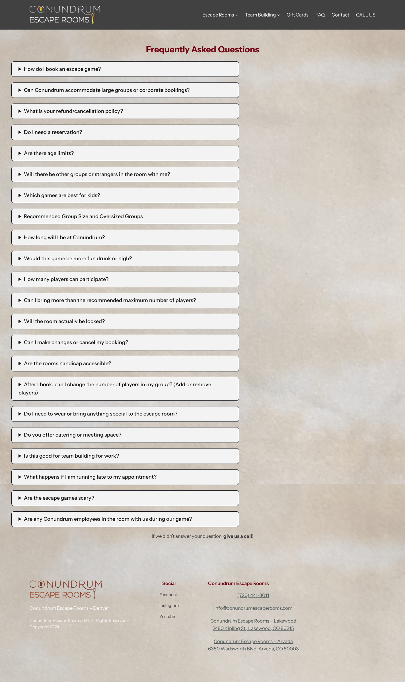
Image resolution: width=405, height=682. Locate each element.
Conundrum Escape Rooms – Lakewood (253, 621)
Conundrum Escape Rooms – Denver (69, 608)
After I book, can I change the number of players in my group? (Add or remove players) (114, 388)
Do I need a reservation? (53, 132)
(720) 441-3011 (253, 595)
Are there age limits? (49, 153)
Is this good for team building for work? (71, 456)
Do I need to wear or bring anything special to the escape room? (100, 414)
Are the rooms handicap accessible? (67, 363)
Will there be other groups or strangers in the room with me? (97, 174)
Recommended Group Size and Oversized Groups (83, 216)
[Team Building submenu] (278, 14)
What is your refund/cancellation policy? (73, 111)
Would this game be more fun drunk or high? (78, 258)
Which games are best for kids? (62, 195)
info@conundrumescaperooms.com (253, 608)
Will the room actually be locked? (64, 321)
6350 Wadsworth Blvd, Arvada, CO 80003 (253, 649)
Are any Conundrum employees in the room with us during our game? (108, 519)
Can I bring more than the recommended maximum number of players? (110, 300)
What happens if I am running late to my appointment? (90, 477)
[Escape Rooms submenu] (236, 14)
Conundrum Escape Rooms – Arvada (253, 641)
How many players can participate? (66, 279)
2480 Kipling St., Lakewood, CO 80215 (253, 628)
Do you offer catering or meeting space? (72, 435)
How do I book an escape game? (62, 69)
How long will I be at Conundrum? (64, 237)
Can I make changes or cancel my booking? (76, 342)
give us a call (237, 536)
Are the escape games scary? (59, 498)
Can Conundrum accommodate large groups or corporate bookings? (107, 90)
